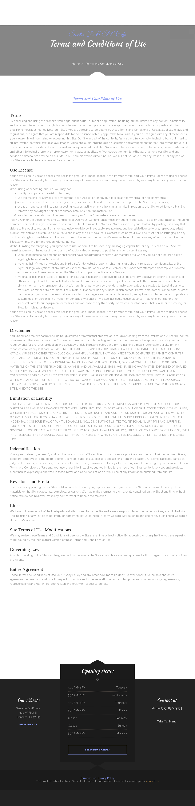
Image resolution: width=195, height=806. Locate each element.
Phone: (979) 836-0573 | (167, 708)
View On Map (28, 724)
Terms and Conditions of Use (97, 99)
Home (76, 63)
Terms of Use (88, 778)
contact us (152, 781)
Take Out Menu (166, 721)
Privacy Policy (106, 778)
